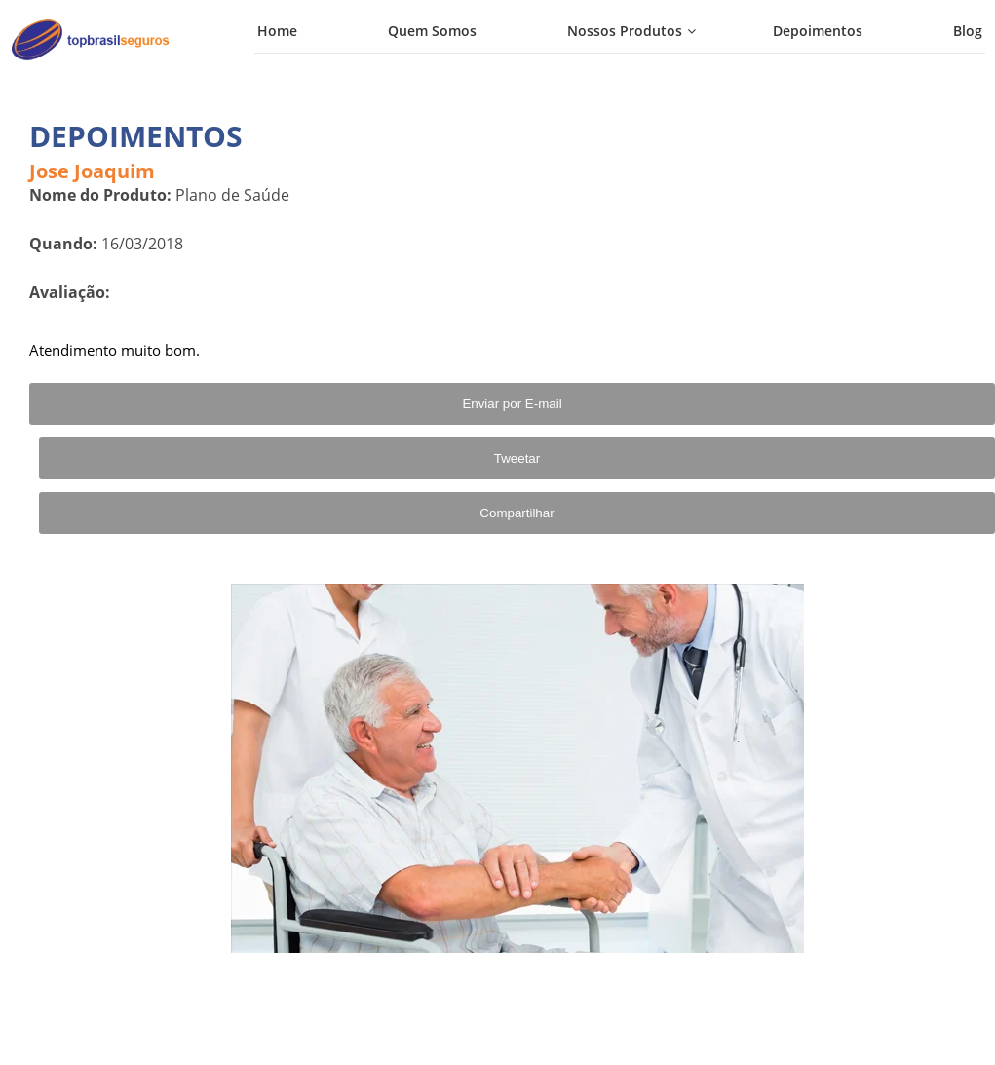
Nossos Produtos (624, 30)
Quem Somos (432, 30)
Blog (967, 30)
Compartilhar (516, 513)
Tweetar (517, 458)
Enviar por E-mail (511, 404)
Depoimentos (817, 30)
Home (277, 30)
